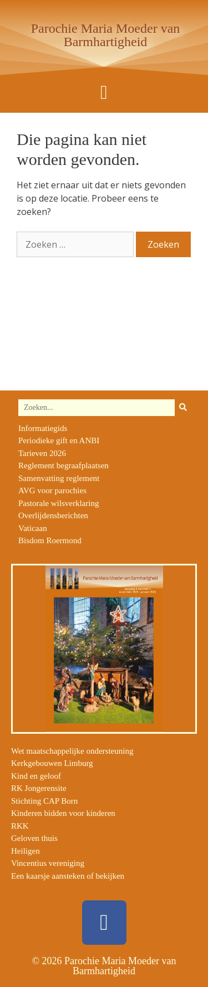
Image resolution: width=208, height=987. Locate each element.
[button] (103, 92)
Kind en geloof (36, 775)
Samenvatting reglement (58, 478)
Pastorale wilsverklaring (58, 503)
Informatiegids (42, 428)
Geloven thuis (34, 838)
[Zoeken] (183, 407)
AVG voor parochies (52, 490)
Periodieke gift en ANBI (58, 440)
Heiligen (25, 850)
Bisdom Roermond (50, 540)
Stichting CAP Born (44, 800)
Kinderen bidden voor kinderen (63, 813)
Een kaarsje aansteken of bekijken (67, 875)
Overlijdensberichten (53, 515)
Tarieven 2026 (42, 453)
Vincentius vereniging (47, 863)
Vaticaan (32, 528)
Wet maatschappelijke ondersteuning (72, 750)
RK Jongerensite (39, 788)
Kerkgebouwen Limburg (52, 763)
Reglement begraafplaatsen (63, 465)
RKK (20, 825)
